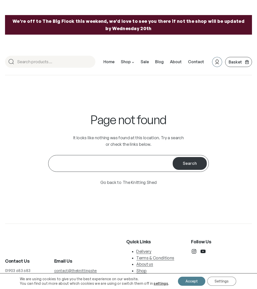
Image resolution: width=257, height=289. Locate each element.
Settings (222, 281)
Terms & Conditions (155, 257)
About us (144, 264)
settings (161, 283)
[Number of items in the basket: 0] (238, 62)
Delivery (143, 251)
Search (89, 62)
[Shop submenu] (133, 62)
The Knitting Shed (140, 182)
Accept (191, 281)
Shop (141, 270)
